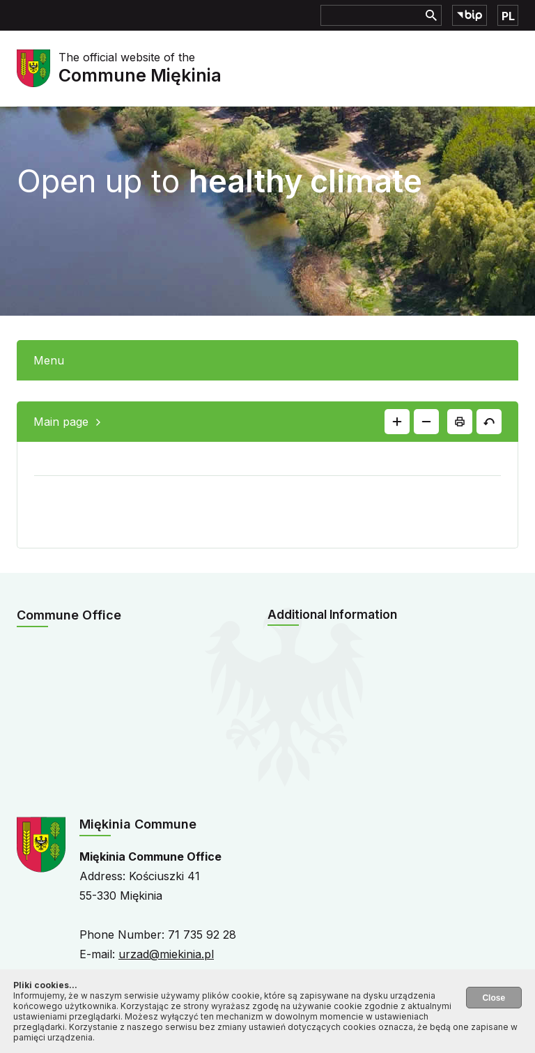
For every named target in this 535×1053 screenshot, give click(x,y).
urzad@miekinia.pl (166, 954)
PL (508, 16)
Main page (60, 422)
